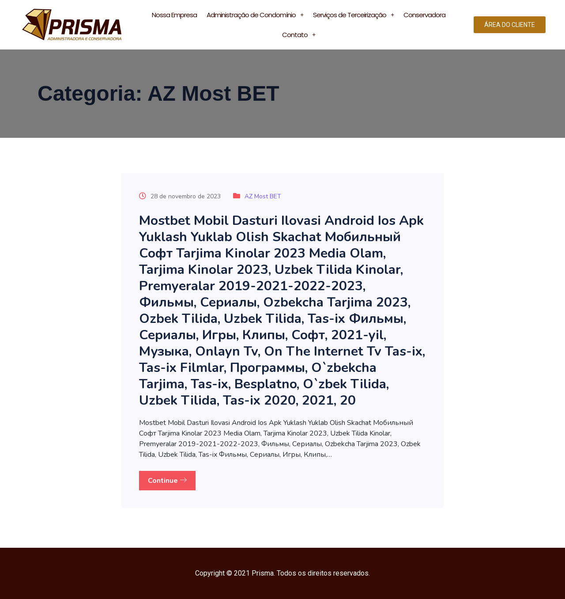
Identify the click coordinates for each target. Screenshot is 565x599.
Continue (167, 480)
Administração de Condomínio (255, 14)
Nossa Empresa (174, 14)
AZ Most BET (263, 196)
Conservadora (424, 14)
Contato (298, 34)
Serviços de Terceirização (353, 14)
